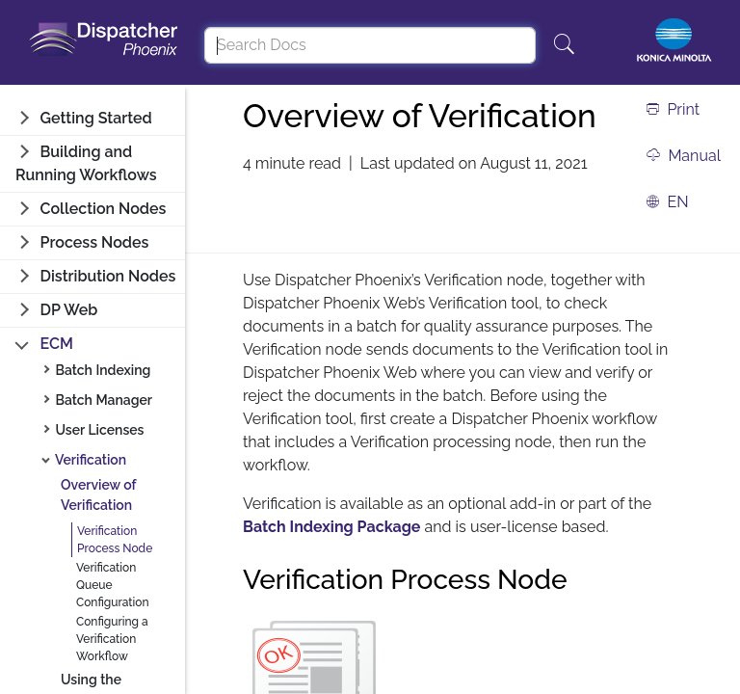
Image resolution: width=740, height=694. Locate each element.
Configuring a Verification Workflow (112, 639)
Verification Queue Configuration (112, 585)
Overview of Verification (98, 495)
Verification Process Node (114, 539)
